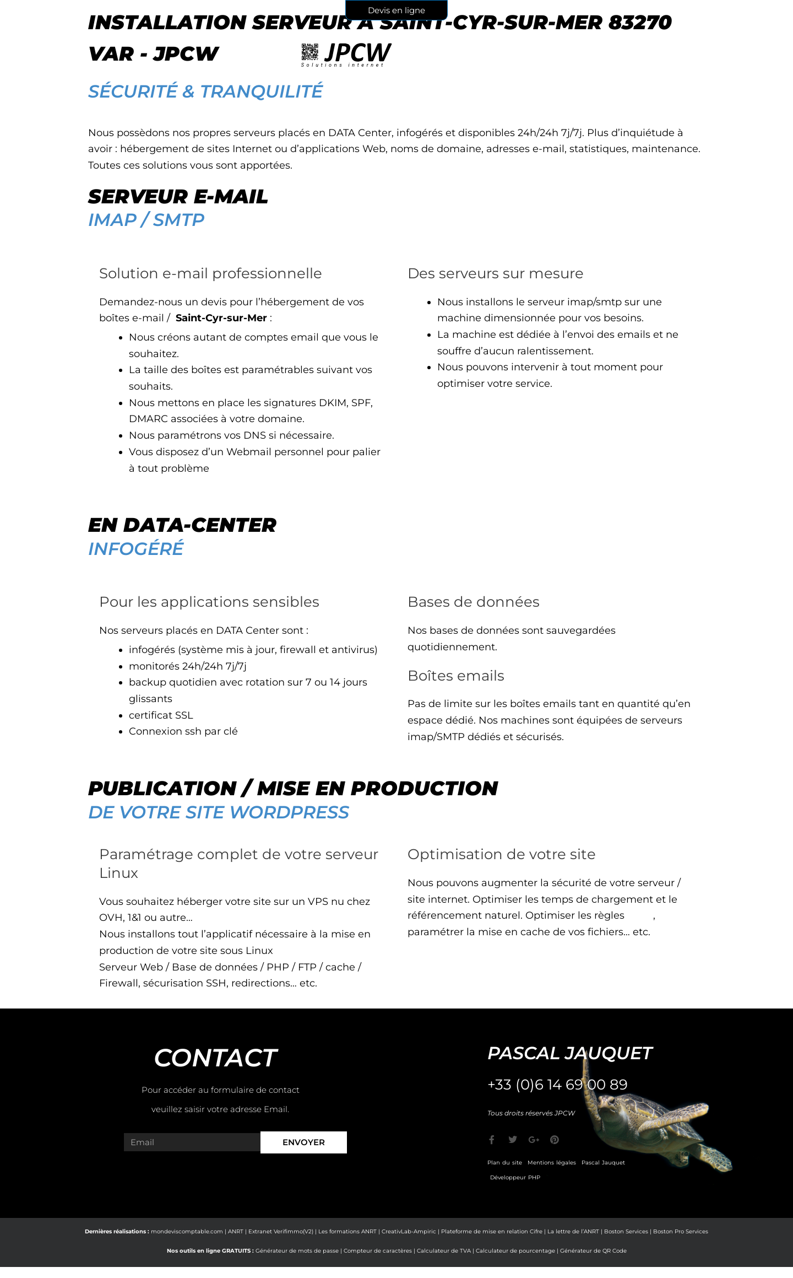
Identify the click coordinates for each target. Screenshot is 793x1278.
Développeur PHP (515, 1177)
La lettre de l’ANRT (573, 1231)
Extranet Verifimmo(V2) (280, 1231)
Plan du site (504, 1162)
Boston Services (626, 1231)
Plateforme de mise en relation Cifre (491, 1231)
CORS (641, 915)
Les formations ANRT (347, 1231)
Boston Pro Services (680, 1231)
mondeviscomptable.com (187, 1231)
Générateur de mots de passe (297, 1250)
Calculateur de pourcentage (515, 1250)
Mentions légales (552, 1162)
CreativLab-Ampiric (409, 1231)
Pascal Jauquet (603, 1162)
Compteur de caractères (378, 1250)
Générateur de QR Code (593, 1250)
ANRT (235, 1231)
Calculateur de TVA (444, 1250)
